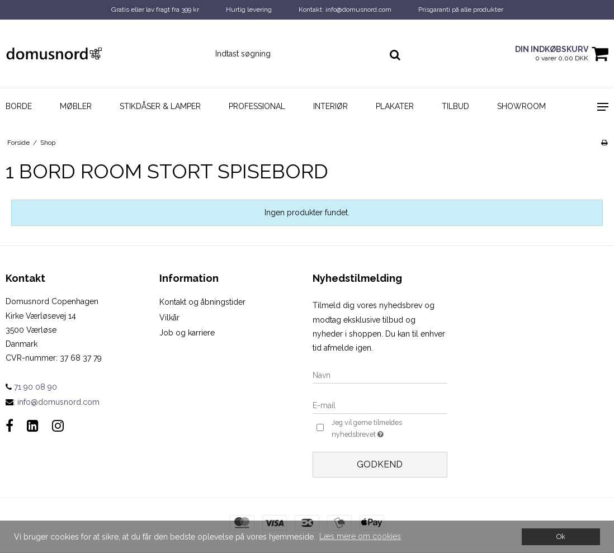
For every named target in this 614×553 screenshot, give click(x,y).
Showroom (521, 106)
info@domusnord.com (58, 402)
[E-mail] (380, 404)
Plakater (395, 106)
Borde (19, 106)
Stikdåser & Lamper (160, 106)
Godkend (380, 464)
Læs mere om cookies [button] (360, 536)
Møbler (76, 106)
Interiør (330, 106)
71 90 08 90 (31, 386)
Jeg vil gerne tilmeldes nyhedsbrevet (381, 429)
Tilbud (455, 106)
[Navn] (380, 374)
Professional (257, 106)
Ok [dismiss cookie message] (560, 536)
